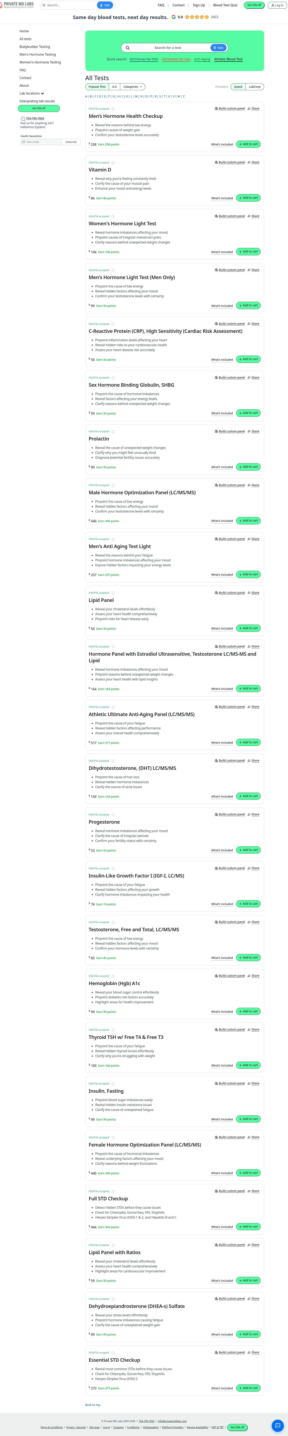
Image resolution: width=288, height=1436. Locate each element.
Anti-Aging (202, 59)
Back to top (92, 1405)
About (24, 85)
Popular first (97, 87)
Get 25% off (254, 5)
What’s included (222, 144)
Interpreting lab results (37, 101)
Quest (238, 87)
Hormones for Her (176, 59)
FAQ (161, 5)
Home (24, 31)
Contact (178, 5)
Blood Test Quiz (225, 5)
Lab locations (32, 93)
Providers (221, 87)
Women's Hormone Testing (40, 62)
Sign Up (199, 5)
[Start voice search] (105, 5)
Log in (277, 5)
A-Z (114, 87)
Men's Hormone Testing (38, 54)
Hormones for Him (144, 59)
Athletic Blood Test (228, 59)
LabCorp (254, 87)
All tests (26, 39)
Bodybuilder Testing (35, 46)
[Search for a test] (129, 46)
